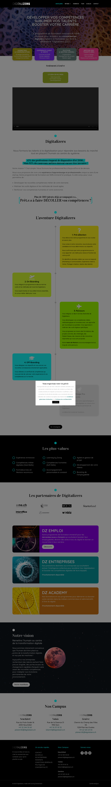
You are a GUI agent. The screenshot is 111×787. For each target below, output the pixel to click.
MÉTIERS (67, 3)
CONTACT (96, 3)
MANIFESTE (76, 3)
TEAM (82, 3)
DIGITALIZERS (59, 3)
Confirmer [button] (55, 402)
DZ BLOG (88, 3)
